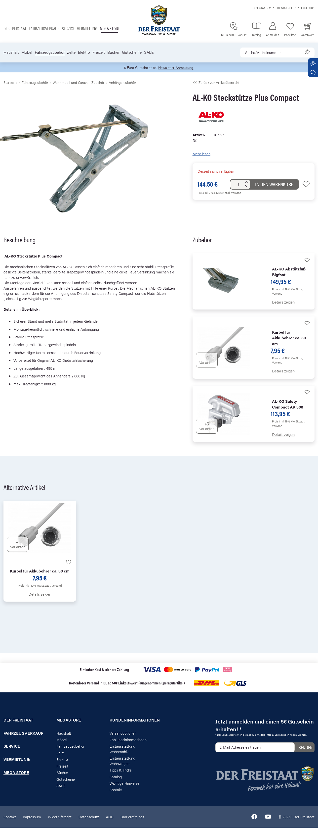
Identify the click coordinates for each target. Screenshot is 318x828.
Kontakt (116, 789)
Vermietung (87, 28)
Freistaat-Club (286, 7)
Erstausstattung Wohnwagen (122, 761)
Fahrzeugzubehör (50, 52)
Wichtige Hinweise (124, 783)
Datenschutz (89, 817)
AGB (110, 817)
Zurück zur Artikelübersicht (216, 82)
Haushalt (11, 52)
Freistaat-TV (262, 7)
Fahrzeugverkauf (44, 28)
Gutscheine (132, 52)
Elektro (84, 52)
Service (68, 28)
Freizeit (98, 52)
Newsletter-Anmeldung (177, 67)
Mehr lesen (201, 153)
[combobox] (277, 52)
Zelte (71, 52)
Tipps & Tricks (121, 770)
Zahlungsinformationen (128, 739)
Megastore (68, 720)
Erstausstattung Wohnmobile (122, 749)
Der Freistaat (14, 28)
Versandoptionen (123, 733)
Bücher (113, 52)
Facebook (308, 7)
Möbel (26, 52)
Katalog (116, 776)
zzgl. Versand (233, 193)
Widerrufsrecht (60, 817)
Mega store (109, 28)
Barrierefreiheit (132, 817)
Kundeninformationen (133, 720)
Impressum (32, 817)
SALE (149, 52)
